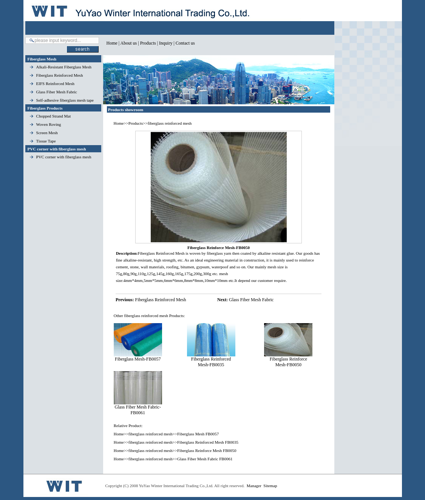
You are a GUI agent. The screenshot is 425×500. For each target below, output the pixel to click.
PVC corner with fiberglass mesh (57, 149)
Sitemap (270, 485)
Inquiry (165, 43)
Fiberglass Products (45, 108)
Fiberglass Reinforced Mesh (59, 75)
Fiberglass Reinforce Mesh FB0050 (206, 450)
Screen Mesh (47, 132)
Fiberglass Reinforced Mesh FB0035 (207, 442)
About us (129, 43)
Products (148, 43)
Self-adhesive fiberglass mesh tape (65, 100)
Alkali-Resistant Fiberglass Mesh (63, 67)
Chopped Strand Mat (53, 116)
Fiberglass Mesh (42, 59)
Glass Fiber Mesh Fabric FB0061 (205, 459)
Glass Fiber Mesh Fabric (56, 92)
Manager (254, 485)
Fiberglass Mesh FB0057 (198, 434)
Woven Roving (48, 124)
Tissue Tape (46, 141)
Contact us (185, 43)
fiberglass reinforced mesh (170, 123)
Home (112, 43)
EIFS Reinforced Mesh (55, 83)
